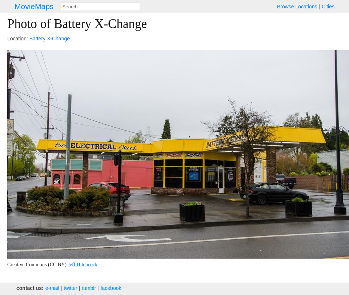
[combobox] (100, 7)
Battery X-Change (49, 38)
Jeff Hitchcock (82, 264)
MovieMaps (34, 6)
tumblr (89, 288)
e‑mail (52, 288)
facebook (111, 288)
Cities (328, 6)
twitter (70, 288)
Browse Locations (297, 6)
